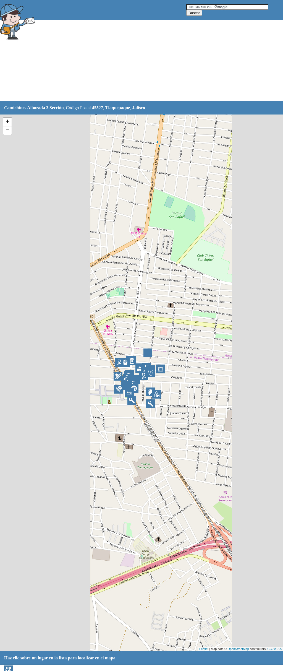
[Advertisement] (138, 61)
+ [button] (7, 122)
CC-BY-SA (274, 649)
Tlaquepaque (117, 107)
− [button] (7, 130)
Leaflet (203, 649)
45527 (97, 107)
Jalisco (138, 107)
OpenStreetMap (238, 649)
